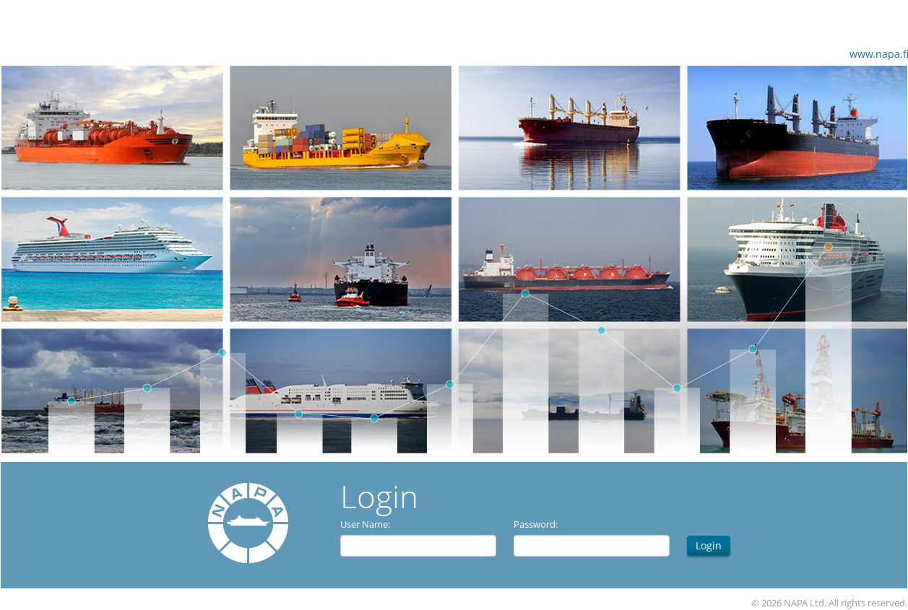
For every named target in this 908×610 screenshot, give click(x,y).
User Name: (365, 524)
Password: (536, 524)
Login (709, 545)
